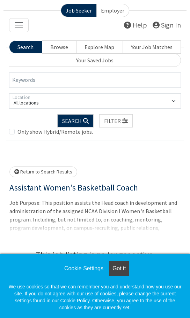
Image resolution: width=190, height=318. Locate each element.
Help (135, 25)
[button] (116, 120)
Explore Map (99, 47)
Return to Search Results (43, 172)
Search (25, 47)
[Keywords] (95, 80)
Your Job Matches (152, 47)
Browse (59, 47)
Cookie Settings (83, 268)
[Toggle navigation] (19, 25)
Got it (119, 268)
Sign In (167, 25)
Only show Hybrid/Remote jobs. (55, 131)
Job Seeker (79, 10)
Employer (112, 10)
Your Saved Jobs (95, 60)
